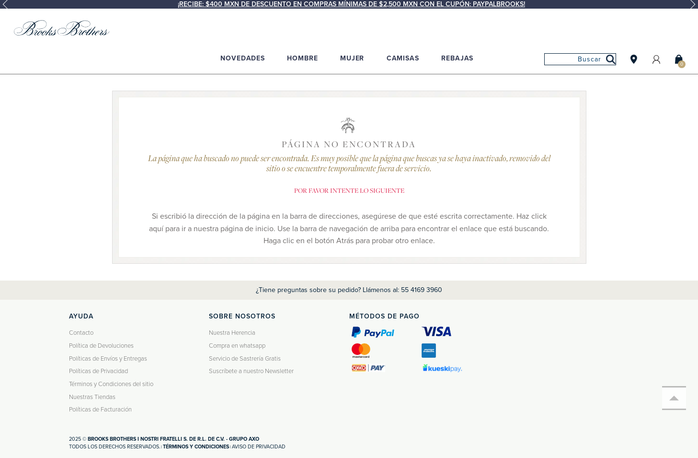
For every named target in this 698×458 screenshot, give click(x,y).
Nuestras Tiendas (92, 397)
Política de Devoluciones (101, 346)
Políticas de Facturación (100, 409)
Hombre (302, 58)
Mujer (352, 58)
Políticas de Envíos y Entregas (108, 359)
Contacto (81, 333)
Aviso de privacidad (259, 447)
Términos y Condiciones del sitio (111, 384)
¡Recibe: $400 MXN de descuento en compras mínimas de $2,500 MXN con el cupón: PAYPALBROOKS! (351, 4)
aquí (156, 229)
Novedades (242, 58)
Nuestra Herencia (232, 333)
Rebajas (457, 58)
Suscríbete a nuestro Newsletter (251, 371)
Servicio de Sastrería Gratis (245, 359)
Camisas (403, 58)
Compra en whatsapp (237, 346)
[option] (349, 4)
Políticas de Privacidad (98, 371)
